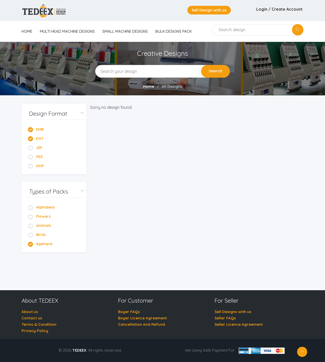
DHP (36, 165)
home (27, 31)
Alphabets (41, 207)
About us (30, 311)
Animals (39, 225)
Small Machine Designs (125, 31)
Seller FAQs (225, 318)
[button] (55, 114)
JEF (35, 147)
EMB (36, 129)
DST (36, 138)
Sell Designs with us (233, 311)
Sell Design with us (209, 10)
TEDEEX (79, 350)
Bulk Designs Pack (173, 31)
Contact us (32, 318)
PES (35, 156)
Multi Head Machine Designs (67, 31)
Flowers (39, 216)
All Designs (172, 86)
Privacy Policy (35, 330)
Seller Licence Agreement (239, 324)
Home (148, 86)
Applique (40, 243)
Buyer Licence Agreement (142, 318)
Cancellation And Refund (141, 324)
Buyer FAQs (129, 311)
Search (215, 70)
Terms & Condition (39, 324)
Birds (37, 234)
